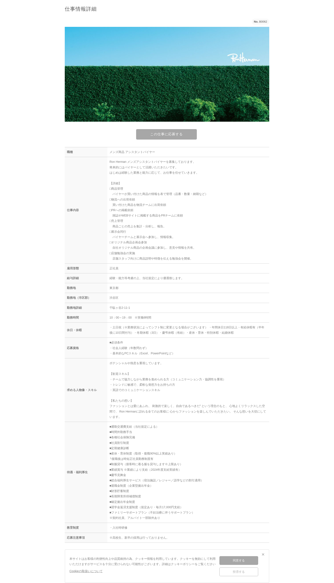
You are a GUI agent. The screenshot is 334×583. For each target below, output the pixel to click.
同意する (239, 560)
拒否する (239, 571)
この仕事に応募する (166, 134)
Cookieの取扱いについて (86, 571)
